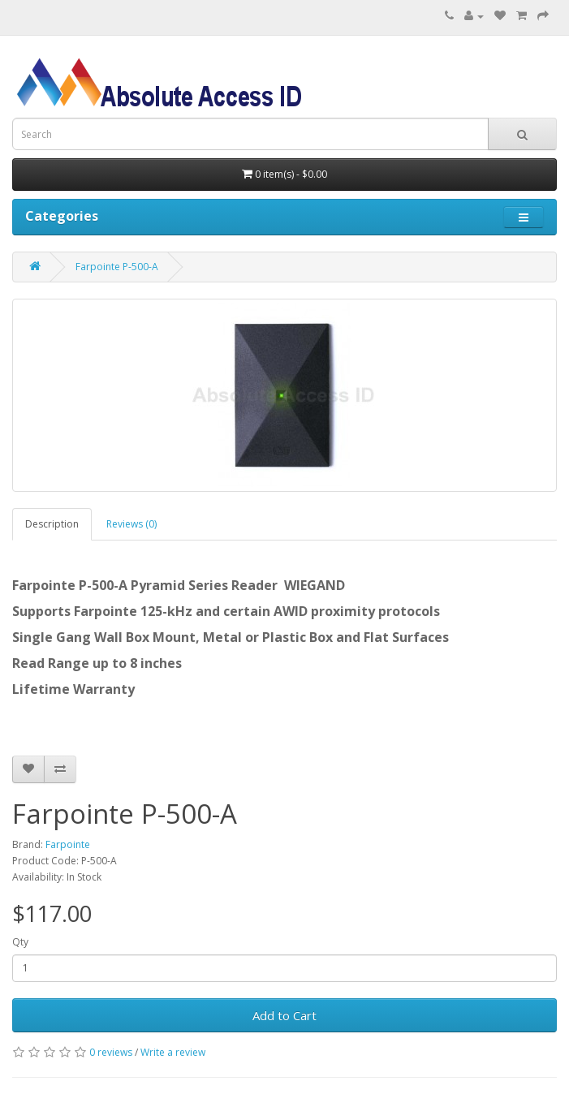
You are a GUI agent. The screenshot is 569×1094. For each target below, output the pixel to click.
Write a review (172, 1052)
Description (52, 524)
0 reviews (110, 1052)
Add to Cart (284, 1015)
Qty (20, 942)
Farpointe (67, 844)
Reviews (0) (131, 524)
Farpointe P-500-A (116, 267)
